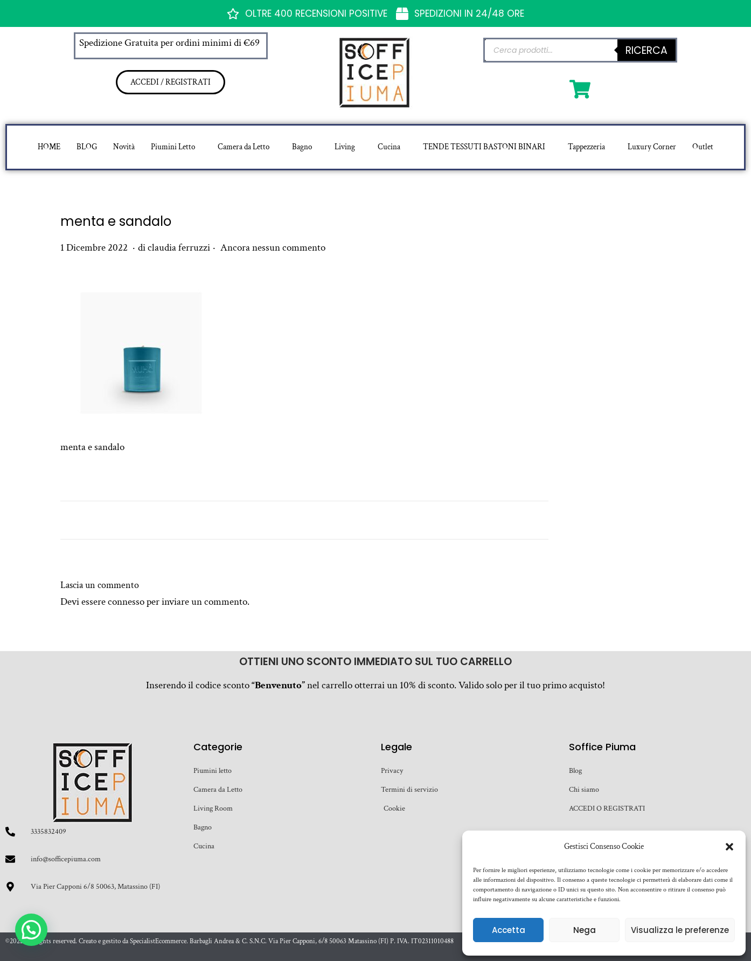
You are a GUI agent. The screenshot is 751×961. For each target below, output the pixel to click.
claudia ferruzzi (179, 247)
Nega (584, 930)
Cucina (389, 147)
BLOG (87, 147)
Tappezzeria (586, 147)
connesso (126, 602)
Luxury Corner (652, 147)
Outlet (702, 147)
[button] (729, 846)
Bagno (302, 147)
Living (345, 147)
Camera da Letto (243, 147)
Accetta (508, 930)
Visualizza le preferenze (680, 930)
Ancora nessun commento (272, 247)
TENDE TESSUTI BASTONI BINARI (484, 147)
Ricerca (646, 50)
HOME (49, 147)
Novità (124, 147)
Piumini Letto (173, 147)
